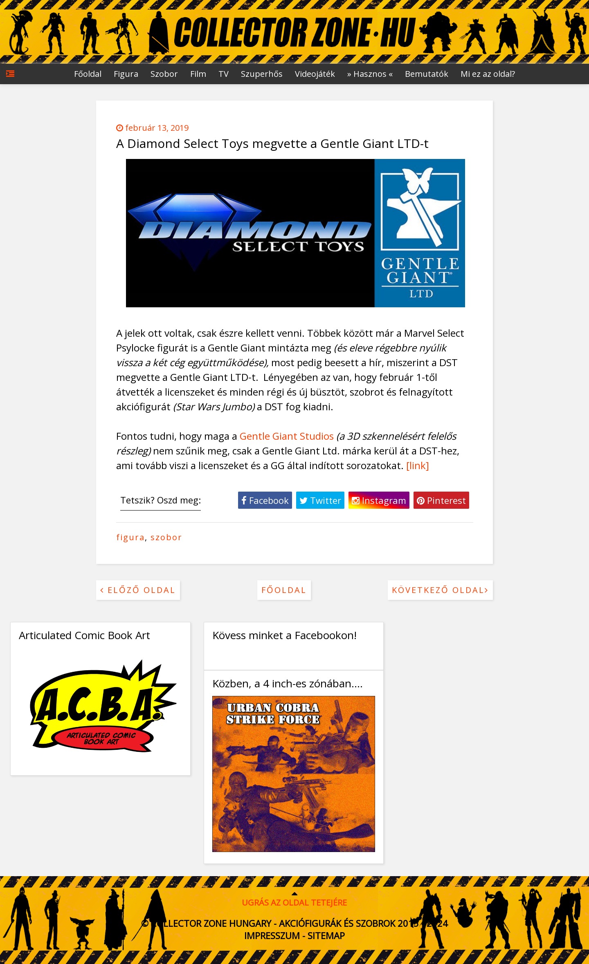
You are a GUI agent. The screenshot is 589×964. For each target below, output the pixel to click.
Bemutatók (426, 73)
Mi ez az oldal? (488, 73)
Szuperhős (262, 73)
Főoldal (87, 73)
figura (130, 537)
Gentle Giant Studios (287, 436)
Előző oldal (138, 589)
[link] (417, 465)
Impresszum (272, 935)
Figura (126, 73)
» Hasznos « (370, 73)
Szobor (164, 73)
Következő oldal (440, 589)
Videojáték (315, 73)
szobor (166, 537)
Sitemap (326, 935)
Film (198, 73)
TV (223, 73)
